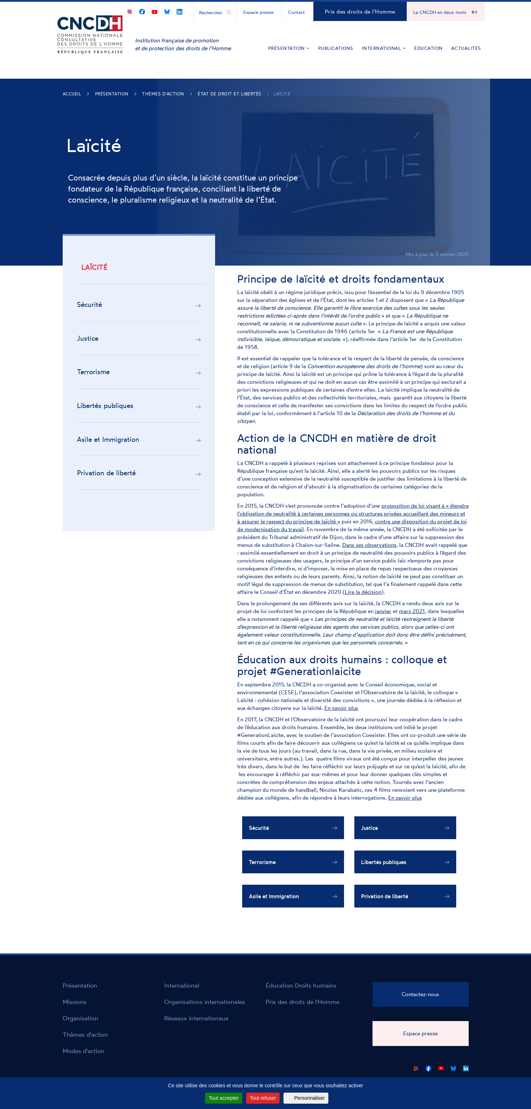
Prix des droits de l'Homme (360, 11)
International (384, 48)
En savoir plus (341, 708)
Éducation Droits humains (301, 985)
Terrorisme (93, 371)
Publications (335, 48)
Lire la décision (363, 591)
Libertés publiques (105, 405)
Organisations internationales (204, 1001)
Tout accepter (224, 1098)
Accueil (72, 93)
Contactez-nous (420, 994)
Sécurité (89, 304)
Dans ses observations (369, 545)
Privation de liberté (106, 473)
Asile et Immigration (108, 439)
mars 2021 (412, 611)
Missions (75, 1001)
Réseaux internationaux (196, 1018)
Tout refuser (263, 1098)
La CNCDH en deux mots (439, 12)
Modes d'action (83, 1051)
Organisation (80, 1018)
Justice (87, 338)
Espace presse (258, 12)
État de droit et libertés (229, 93)
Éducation (428, 48)
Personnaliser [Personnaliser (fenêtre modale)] (309, 1098)
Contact (296, 12)
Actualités (466, 48)
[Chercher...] (211, 12)
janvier (383, 611)
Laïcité (282, 93)
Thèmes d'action (163, 93)
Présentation (288, 48)
